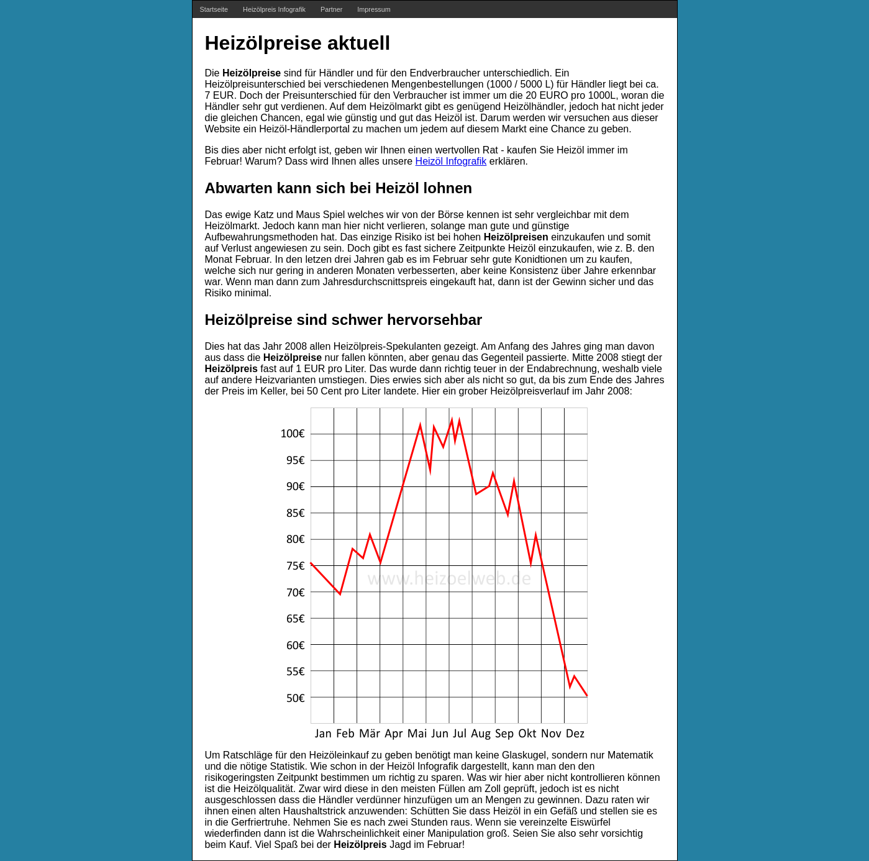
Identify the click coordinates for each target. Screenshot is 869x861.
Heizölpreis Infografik (274, 9)
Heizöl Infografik (451, 161)
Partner (331, 9)
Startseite (214, 9)
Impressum (373, 9)
